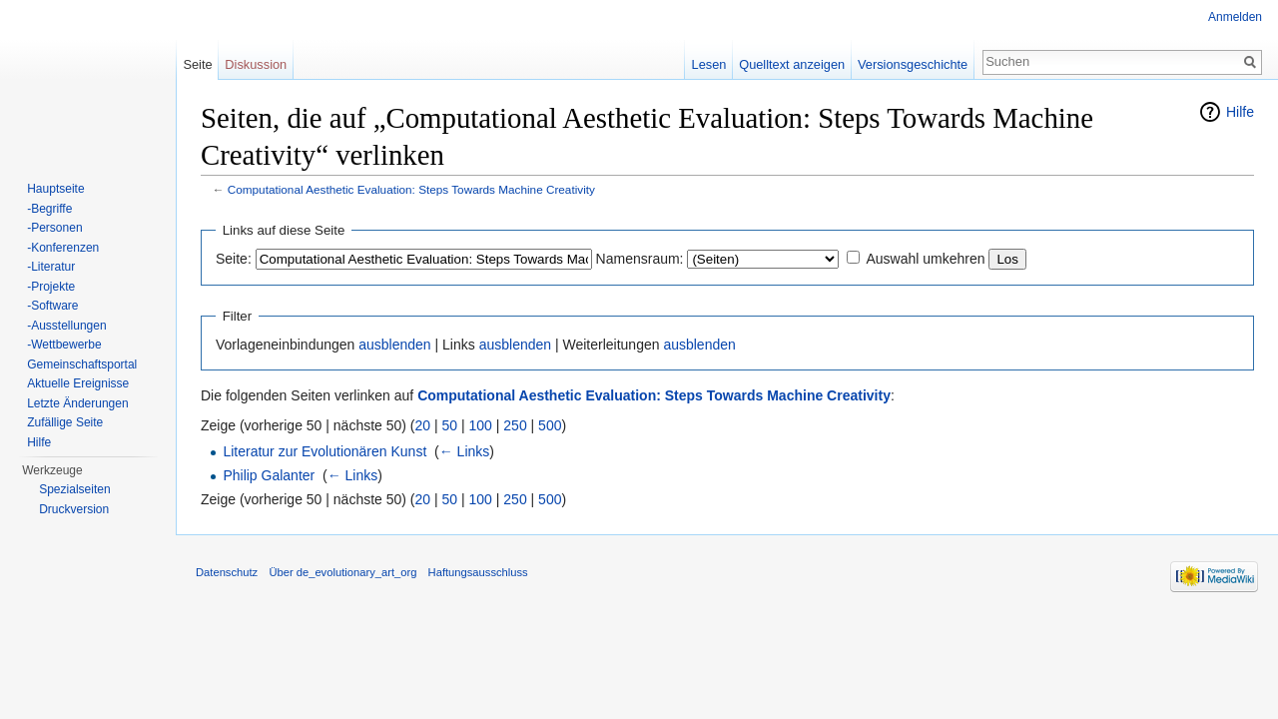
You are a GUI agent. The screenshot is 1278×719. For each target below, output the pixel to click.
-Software (52, 306)
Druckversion (74, 509)
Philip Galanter (269, 475)
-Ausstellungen (66, 326)
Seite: (234, 259)
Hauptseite (55, 189)
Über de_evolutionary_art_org (342, 572)
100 (480, 425)
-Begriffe (49, 209)
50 (450, 425)
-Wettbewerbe (64, 345)
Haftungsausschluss (478, 572)
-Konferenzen (63, 248)
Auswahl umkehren (925, 259)
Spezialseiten (74, 489)
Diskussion (256, 64)
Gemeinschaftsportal (82, 364)
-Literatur (51, 267)
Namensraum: (640, 259)
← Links (464, 451)
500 (549, 425)
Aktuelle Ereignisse (78, 383)
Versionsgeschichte (912, 64)
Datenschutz (227, 572)
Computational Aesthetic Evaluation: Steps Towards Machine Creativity (411, 189)
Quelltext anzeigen (792, 64)
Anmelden (1235, 17)
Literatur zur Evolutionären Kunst (324, 451)
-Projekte (51, 287)
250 (514, 425)
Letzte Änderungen (77, 403)
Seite (197, 64)
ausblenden (394, 345)
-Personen (54, 228)
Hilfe (1240, 112)
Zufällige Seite (65, 422)
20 (423, 425)
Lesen (709, 64)
